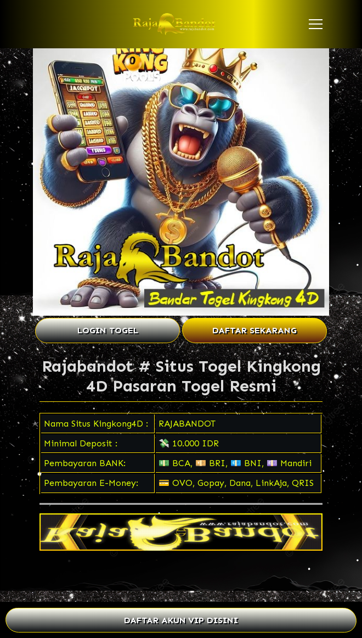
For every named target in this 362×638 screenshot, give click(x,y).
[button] (316, 24)
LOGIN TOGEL (107, 330)
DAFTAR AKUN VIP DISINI (181, 620)
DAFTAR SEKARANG (254, 330)
